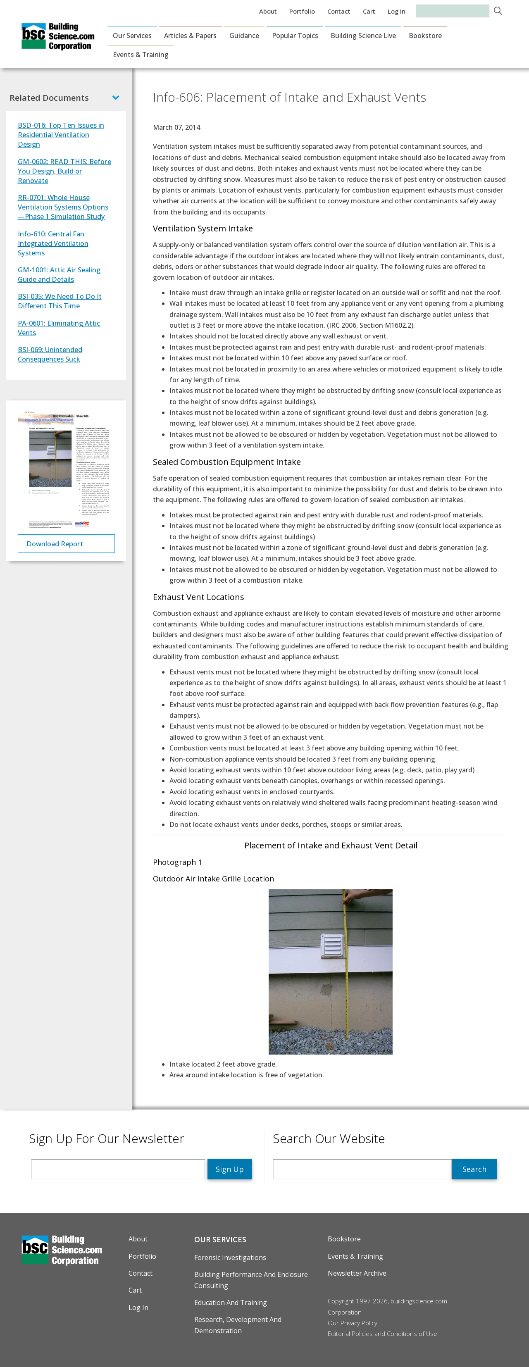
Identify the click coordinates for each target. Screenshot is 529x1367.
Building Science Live (363, 35)
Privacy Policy (359, 1323)
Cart (369, 11)
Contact (338, 11)
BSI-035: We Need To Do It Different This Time (60, 300)
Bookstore (425, 35)
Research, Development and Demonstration (237, 1325)
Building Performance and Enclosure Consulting (251, 1280)
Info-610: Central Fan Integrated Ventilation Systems (53, 243)
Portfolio (302, 11)
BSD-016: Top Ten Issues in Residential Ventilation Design (61, 134)
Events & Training (141, 54)
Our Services (132, 35)
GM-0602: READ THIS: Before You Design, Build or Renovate (64, 171)
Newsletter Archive (357, 1273)
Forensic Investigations (230, 1257)
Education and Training (230, 1302)
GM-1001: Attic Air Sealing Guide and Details (59, 274)
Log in (396, 11)
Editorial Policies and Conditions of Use (382, 1333)
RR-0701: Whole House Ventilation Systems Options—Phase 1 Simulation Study (63, 207)
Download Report (54, 543)
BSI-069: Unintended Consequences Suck (50, 354)
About (268, 11)
